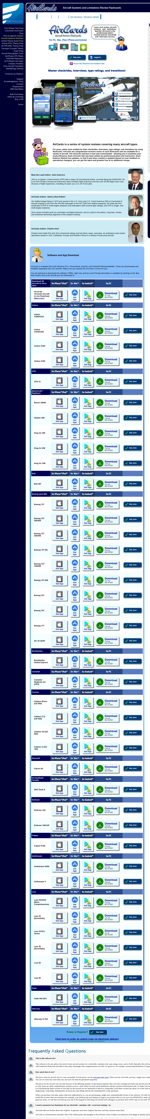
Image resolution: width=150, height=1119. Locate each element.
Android (63, 17)
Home (20, 104)
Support (20, 79)
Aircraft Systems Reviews (12, 38)
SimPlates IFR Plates (14, 56)
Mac (55, 17)
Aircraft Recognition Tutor (12, 53)
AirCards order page (101, 1077)
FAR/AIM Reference (14, 58)
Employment (18, 86)
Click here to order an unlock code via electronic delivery (87, 1039)
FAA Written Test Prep (13, 28)
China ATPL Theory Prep (12, 43)
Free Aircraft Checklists (13, 66)
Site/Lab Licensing (15, 97)
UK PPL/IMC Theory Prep (12, 46)
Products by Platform (14, 74)
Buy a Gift (19, 99)
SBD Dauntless (16, 89)
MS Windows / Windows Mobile (84, 17)
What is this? (39, 298)
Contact (20, 84)
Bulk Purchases (16, 94)
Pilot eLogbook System (13, 36)
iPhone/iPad (44, 17)
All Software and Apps (13, 61)
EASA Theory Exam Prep (12, 41)
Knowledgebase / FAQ (13, 81)
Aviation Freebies (15, 64)
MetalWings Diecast (14, 69)
